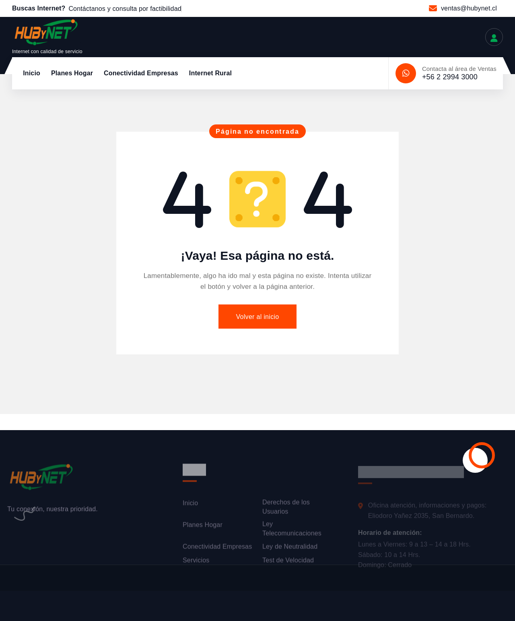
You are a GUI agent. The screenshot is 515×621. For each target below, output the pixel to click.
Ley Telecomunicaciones (291, 532)
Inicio (31, 73)
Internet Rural (210, 73)
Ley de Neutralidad (289, 550)
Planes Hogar (72, 73)
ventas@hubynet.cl (469, 8)
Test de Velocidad (288, 563)
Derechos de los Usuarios (286, 510)
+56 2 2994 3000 (450, 77)
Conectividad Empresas (141, 73)
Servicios (196, 563)
